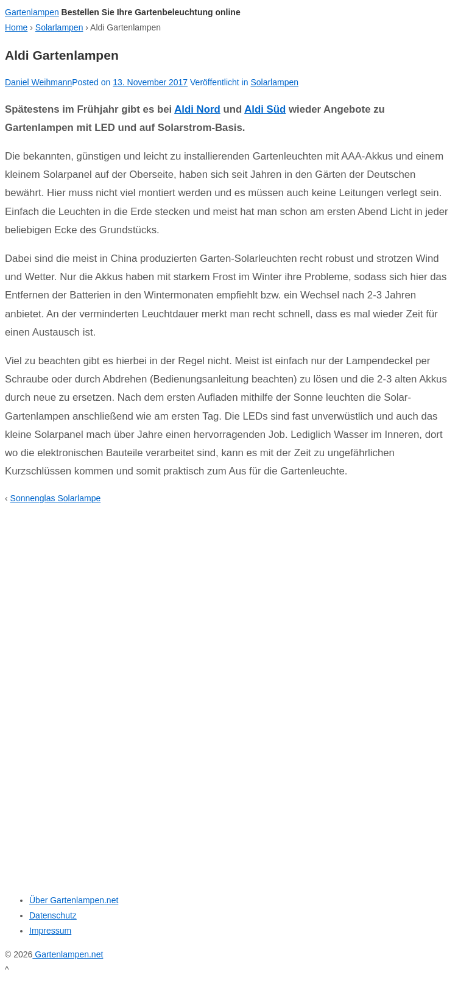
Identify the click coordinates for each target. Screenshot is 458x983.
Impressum (50, 930)
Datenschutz (53, 915)
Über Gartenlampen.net (73, 900)
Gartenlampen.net (67, 954)
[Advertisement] (81, 692)
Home (16, 27)
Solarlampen (59, 27)
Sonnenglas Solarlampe (55, 498)
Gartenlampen (32, 12)
